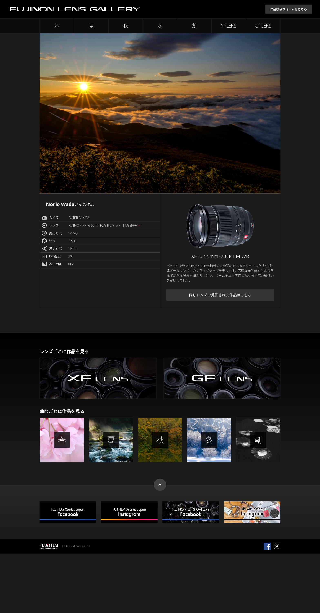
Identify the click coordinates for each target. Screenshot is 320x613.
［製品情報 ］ (132, 225)
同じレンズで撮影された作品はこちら (220, 295)
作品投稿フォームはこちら (288, 9)
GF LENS (263, 25)
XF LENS (228, 25)
